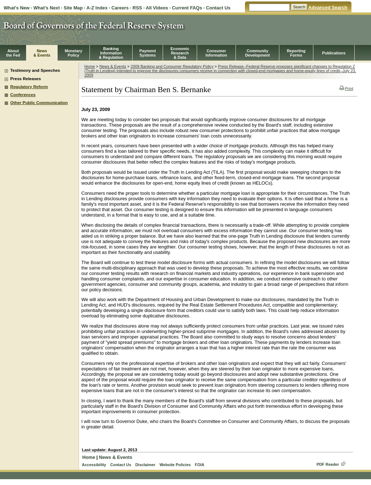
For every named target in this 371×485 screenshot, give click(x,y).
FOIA (199, 465)
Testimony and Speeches (35, 70)
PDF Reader (328, 464)
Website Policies (175, 465)
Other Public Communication (39, 102)
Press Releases (25, 79)
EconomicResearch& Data (179, 52)
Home (89, 66)
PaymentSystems (147, 53)
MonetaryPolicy (73, 53)
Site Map (73, 8)
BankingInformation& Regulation (111, 52)
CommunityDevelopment (257, 53)
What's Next (46, 8)
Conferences (23, 95)
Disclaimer (145, 465)
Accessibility (94, 465)
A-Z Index (96, 8)
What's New (16, 8)
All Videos (157, 8)
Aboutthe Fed (13, 53)
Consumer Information (216, 53)
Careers (120, 8)
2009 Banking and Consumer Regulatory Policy (172, 66)
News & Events (112, 66)
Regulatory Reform (29, 87)
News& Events (41, 53)
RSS (137, 8)
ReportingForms (296, 53)
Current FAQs (187, 8)
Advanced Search (327, 7)
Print (346, 88)
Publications (334, 53)
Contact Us (218, 8)
